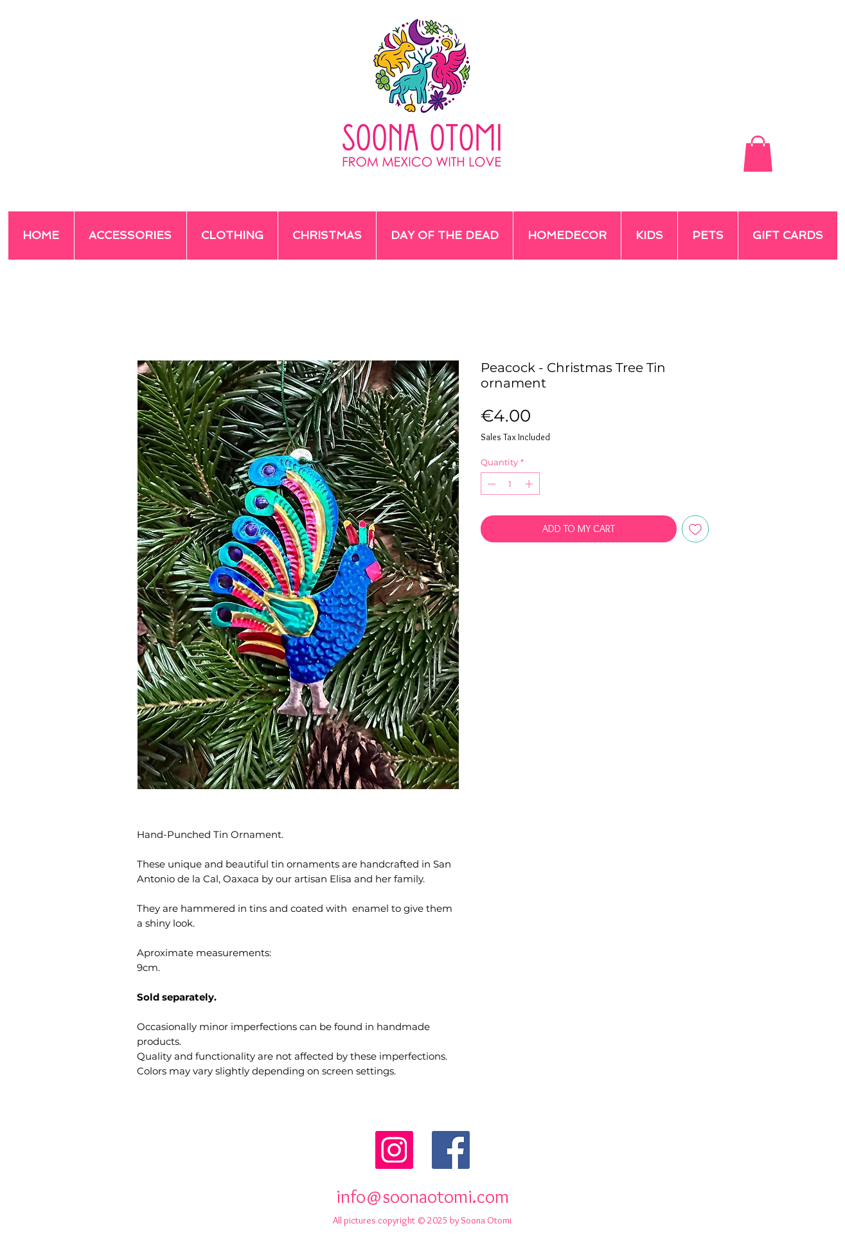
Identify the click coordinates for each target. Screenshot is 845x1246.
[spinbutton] (509, 484)
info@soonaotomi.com (422, 1196)
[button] (758, 154)
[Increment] (530, 484)
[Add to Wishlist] (695, 528)
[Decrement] (490, 484)
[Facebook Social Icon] (451, 1150)
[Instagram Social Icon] (394, 1150)
